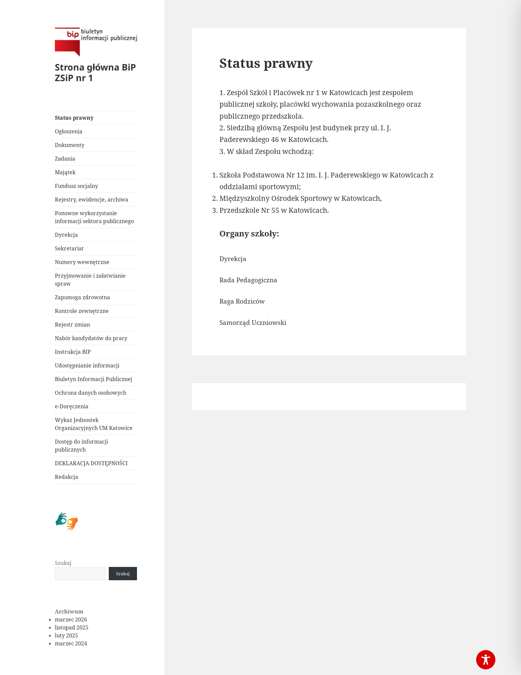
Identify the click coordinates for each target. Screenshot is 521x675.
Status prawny (74, 117)
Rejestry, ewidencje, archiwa (91, 199)
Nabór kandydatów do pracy (91, 338)
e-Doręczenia (71, 406)
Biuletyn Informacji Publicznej (93, 379)
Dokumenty (69, 145)
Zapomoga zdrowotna (82, 297)
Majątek (65, 172)
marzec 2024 (71, 643)
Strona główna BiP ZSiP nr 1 (95, 72)
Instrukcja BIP (73, 351)
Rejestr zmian (72, 324)
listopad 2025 (71, 627)
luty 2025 (66, 635)
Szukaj (63, 563)
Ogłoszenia (68, 131)
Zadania (65, 158)
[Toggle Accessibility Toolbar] (485, 659)
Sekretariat (69, 248)
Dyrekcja (66, 234)
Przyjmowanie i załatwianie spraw (90, 279)
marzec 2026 (71, 619)
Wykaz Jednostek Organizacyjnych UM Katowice (94, 424)
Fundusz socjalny (76, 186)
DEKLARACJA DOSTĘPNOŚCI (91, 463)
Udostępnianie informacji (87, 365)
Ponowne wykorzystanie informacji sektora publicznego (94, 217)
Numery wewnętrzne (82, 262)
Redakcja (66, 476)
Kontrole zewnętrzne (82, 311)
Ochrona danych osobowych (90, 392)
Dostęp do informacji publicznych (81, 445)
